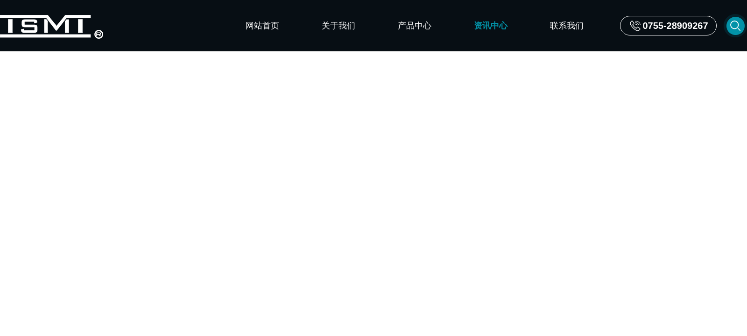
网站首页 (262, 25)
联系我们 (567, 25)
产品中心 (414, 25)
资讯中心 (490, 25)
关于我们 (338, 25)
